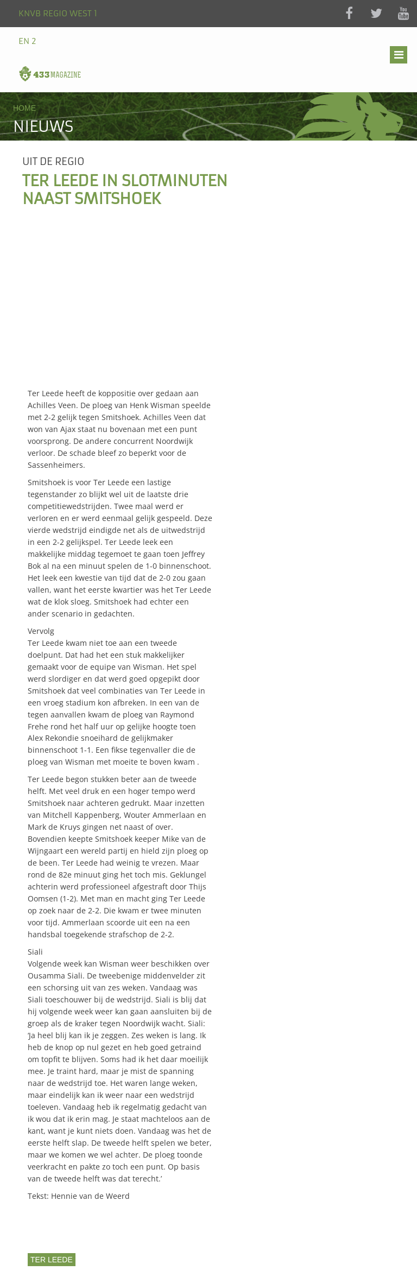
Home (24, 108)
